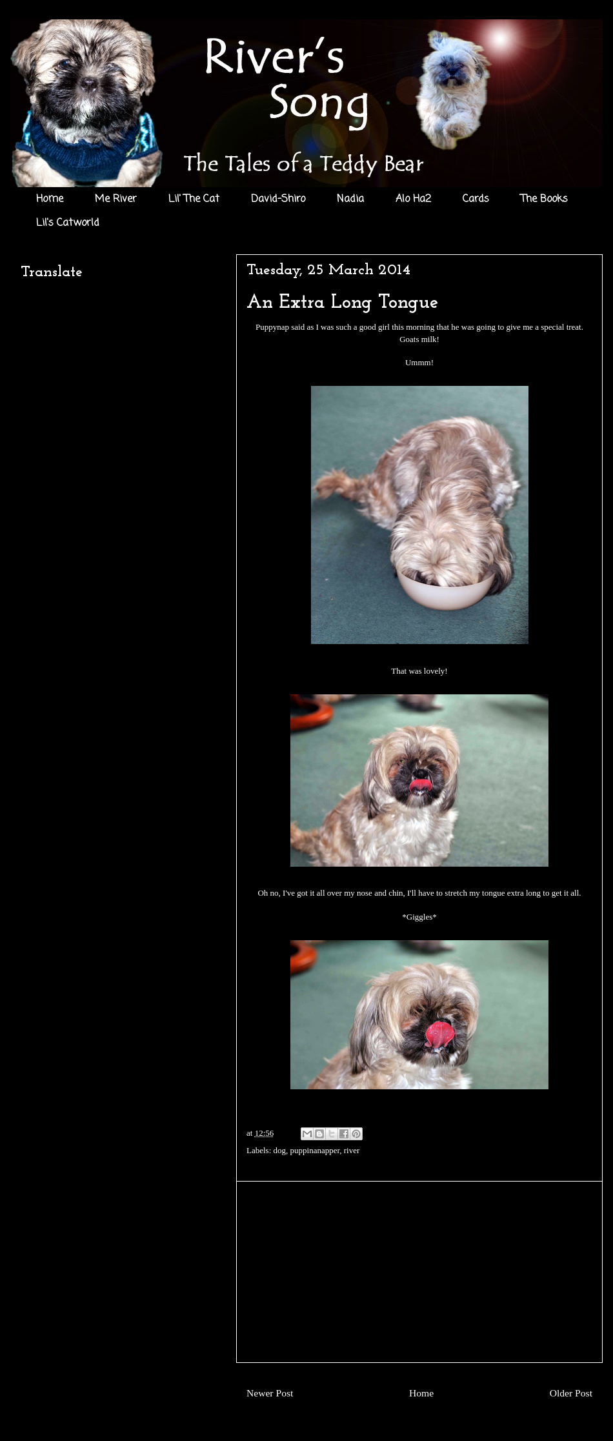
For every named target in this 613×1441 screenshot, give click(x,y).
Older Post (571, 1392)
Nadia (350, 199)
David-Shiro (278, 199)
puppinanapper (315, 1150)
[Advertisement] (419, 1272)
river (352, 1150)
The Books (544, 199)
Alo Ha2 (413, 199)
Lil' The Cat (193, 199)
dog (280, 1150)
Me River (116, 199)
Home (49, 199)
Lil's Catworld (67, 223)
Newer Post (269, 1392)
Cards (476, 199)
